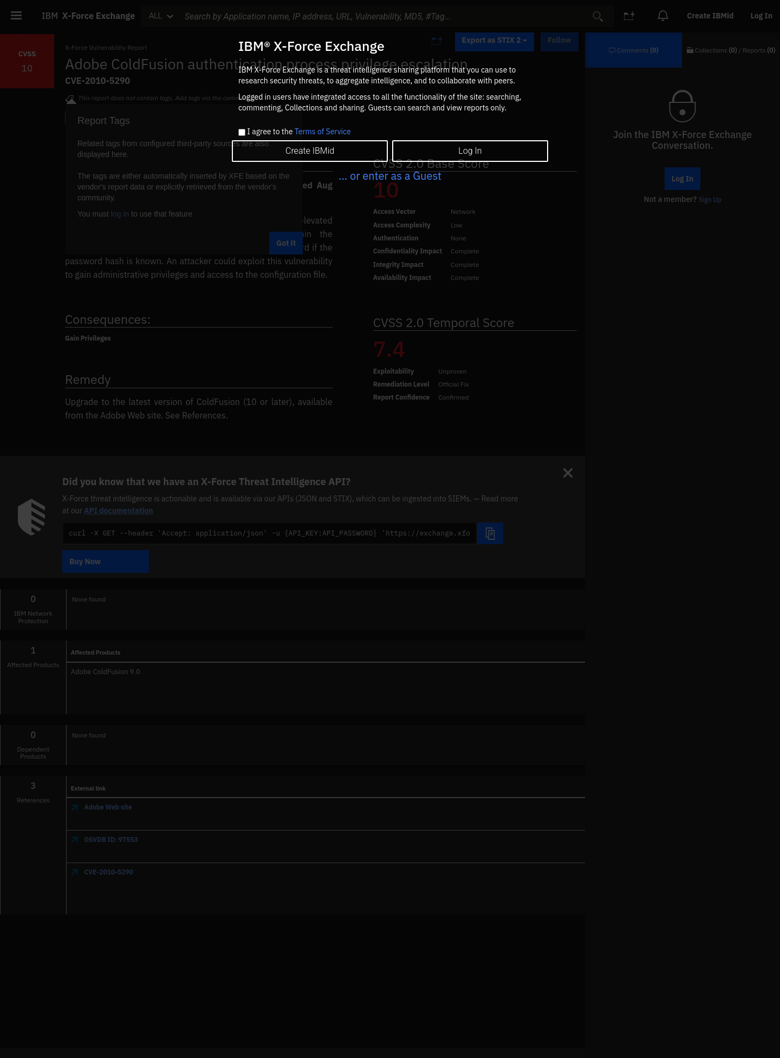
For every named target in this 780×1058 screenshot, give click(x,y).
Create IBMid (309, 151)
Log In (470, 151)
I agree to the (298, 132)
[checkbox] (241, 132)
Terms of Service (323, 131)
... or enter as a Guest (390, 175)
